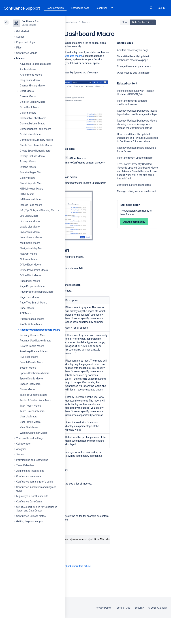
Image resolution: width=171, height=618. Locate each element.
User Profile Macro (30, 422)
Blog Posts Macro (30, 80)
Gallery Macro (27, 177)
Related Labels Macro (32, 346)
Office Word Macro (30, 275)
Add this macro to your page (132, 50)
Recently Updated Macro (33, 335)
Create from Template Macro (36, 145)
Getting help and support (30, 521)
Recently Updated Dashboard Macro (40, 329)
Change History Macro (32, 85)
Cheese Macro (28, 96)
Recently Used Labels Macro (35, 340)
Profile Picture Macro (31, 324)
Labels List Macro (30, 226)
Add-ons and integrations (30, 470)
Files (19, 47)
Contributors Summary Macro (36, 139)
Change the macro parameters (134, 66)
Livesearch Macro (30, 232)
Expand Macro (28, 166)
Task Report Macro (30, 405)
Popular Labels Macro (32, 318)
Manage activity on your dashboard (136, 191)
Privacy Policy (103, 607)
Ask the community (134, 221)
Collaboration (23, 443)
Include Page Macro (31, 204)
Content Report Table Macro (35, 129)
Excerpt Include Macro (32, 156)
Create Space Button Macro (35, 150)
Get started (22, 31)
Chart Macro (27, 91)
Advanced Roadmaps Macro (35, 63)
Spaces (20, 36)
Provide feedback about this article (71, 566)
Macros (20, 58)
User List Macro (28, 416)
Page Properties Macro (32, 286)
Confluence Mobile (26, 53)
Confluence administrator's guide (34, 481)
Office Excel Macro (30, 264)
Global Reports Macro (32, 183)
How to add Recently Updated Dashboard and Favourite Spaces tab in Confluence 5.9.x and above (137, 138)
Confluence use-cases (28, 476)
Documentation (55, 8)
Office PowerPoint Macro (34, 270)
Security (139, 607)
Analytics (21, 449)
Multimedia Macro (30, 242)
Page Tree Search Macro (33, 302)
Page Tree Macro (29, 297)
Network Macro (28, 253)
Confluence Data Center (29, 501)
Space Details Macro (31, 378)
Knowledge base (80, 8)
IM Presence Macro (31, 199)
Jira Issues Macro (30, 221)
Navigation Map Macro (32, 248)
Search (151, 8)
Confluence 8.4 (30, 21)
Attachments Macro (31, 74)
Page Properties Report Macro (37, 291)
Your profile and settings (29, 438)
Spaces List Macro (30, 384)
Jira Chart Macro (29, 215)
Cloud (125, 22)
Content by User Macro (32, 123)
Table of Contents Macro (33, 394)
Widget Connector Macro (34, 432)
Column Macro (28, 112)
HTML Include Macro (31, 188)
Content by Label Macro (33, 118)
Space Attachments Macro (35, 373)
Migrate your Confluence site (32, 496)
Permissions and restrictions (32, 459)
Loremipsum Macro (31, 237)
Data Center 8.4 (143, 22)
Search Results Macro (32, 362)
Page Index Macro (30, 280)
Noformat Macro (29, 259)
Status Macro (27, 389)
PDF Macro (26, 313)
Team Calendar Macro (32, 411)
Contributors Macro (31, 134)
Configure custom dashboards (134, 184)
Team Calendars (25, 465)
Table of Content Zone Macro (36, 400)
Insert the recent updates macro (135, 157)
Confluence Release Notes (31, 516)
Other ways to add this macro (133, 72)
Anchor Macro (28, 69)
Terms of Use (122, 607)
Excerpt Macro (28, 161)
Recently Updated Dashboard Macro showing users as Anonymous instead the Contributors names (137, 124)
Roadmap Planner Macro (34, 351)
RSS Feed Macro (29, 356)
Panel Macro (27, 308)
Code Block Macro (30, 107)
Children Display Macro (33, 101)
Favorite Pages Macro (32, 172)
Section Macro (28, 367)
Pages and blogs (25, 42)
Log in (161, 8)
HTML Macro (27, 194)
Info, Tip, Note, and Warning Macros (39, 210)
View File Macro (29, 427)
